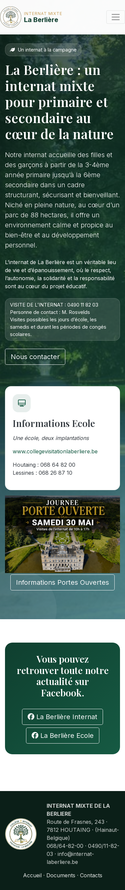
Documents (60, 875)
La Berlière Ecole (63, 736)
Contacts (91, 875)
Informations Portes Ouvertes (62, 582)
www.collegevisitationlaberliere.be (55, 451)
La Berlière (20, 17)
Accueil (32, 875)
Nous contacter (35, 357)
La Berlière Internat (62, 717)
